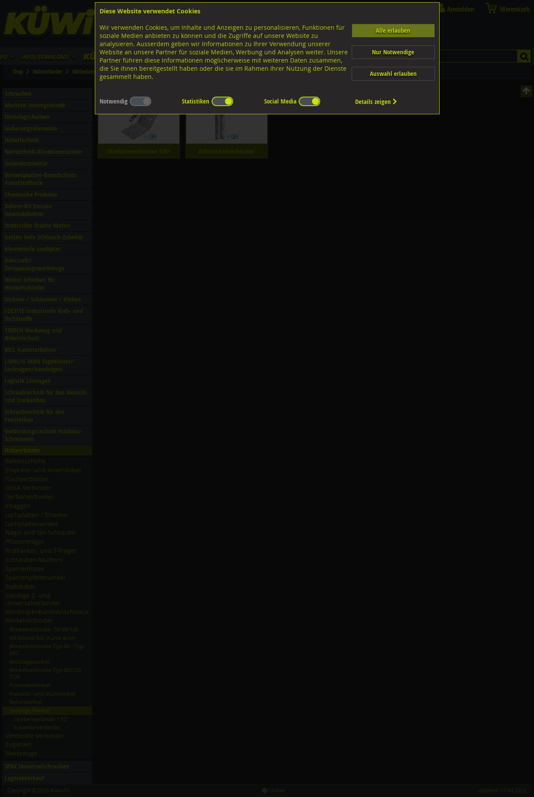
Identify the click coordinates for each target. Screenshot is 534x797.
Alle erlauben (393, 30)
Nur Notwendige (393, 51)
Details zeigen (376, 101)
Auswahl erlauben (393, 73)
